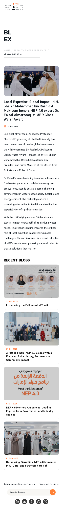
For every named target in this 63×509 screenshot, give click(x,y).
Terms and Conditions (49, 484)
